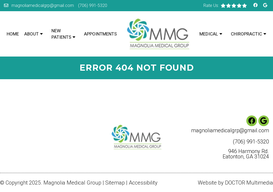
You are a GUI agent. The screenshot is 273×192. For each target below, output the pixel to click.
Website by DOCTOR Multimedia (235, 160)
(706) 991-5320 (92, 5)
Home (13, 34)
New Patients (61, 34)
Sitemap (115, 160)
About (31, 34)
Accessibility (143, 160)
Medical (208, 34)
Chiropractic (246, 34)
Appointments (100, 34)
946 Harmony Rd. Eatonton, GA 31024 (246, 132)
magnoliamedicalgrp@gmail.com (42, 5)
